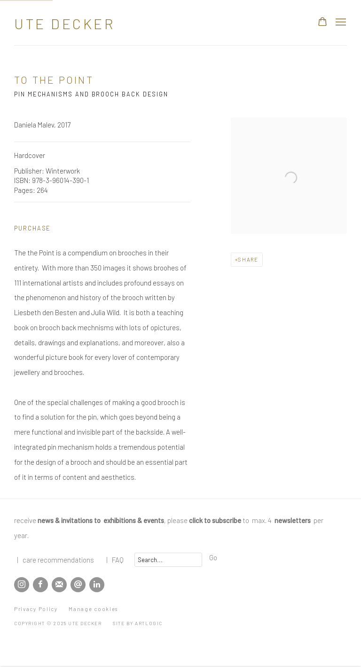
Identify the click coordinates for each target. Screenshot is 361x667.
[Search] (168, 560)
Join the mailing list (59, 584)
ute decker (64, 23)
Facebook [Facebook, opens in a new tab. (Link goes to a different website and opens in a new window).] (40, 584)
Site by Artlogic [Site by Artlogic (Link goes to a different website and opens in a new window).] (138, 623)
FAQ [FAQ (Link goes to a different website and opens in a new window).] (118, 560)
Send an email (78, 584)
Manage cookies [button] (93, 609)
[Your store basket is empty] (322, 23)
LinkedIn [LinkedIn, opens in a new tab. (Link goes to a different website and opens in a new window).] (96, 584)
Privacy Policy (36, 609)
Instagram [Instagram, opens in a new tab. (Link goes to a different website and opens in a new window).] (21, 584)
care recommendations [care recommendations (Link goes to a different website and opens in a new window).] (58, 560)
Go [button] (213, 557)
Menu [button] (340, 23)
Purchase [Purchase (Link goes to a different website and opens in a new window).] (32, 228)
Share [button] (248, 259)
